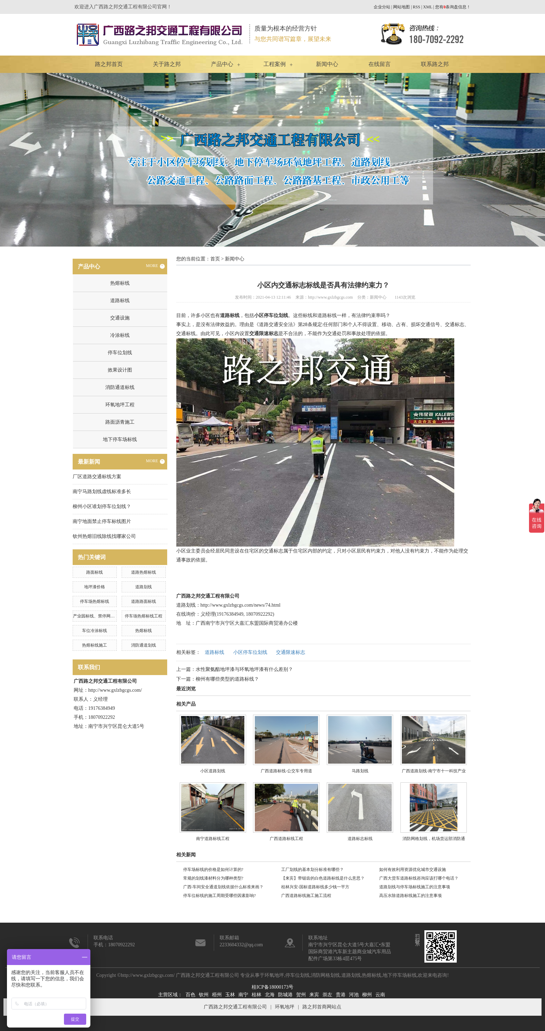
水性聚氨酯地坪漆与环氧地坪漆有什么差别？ (244, 669)
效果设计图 (120, 370)
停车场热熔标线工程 (143, 616)
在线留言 (379, 64)
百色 (190, 994)
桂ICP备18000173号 (272, 987)
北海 (270, 994)
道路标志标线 (360, 838)
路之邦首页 (109, 64)
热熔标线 (120, 283)
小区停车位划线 (250, 652)
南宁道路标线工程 (212, 838)
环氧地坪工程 (120, 404)
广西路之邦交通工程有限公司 (235, 1006)
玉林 (230, 994)
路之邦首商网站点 (321, 1006)
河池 (354, 994)
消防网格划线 (325, 975)
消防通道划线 (143, 645)
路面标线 (94, 572)
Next (522, 159)
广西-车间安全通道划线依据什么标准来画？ (223, 886)
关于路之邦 (167, 64)
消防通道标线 (120, 387)
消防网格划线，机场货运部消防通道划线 (433, 841)
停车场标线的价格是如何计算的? (213, 869)
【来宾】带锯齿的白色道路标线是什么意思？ (323, 878)
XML (427, 7)
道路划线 (143, 586)
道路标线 (120, 300)
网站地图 (401, 7)
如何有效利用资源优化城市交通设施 (412, 869)
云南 (380, 994)
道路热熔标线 (143, 572)
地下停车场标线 (120, 439)
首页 (215, 258)
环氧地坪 (274, 975)
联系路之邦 (435, 64)
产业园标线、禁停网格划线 (98, 616)
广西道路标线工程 (286, 838)
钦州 (204, 994)
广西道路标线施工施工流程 (306, 895)
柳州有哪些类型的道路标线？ (227, 679)
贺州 (301, 994)
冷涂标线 (120, 335)
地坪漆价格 (94, 586)
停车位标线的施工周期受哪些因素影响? (219, 895)
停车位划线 (120, 352)
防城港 (285, 994)
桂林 (256, 994)
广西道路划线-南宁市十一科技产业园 (434, 773)
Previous (22, 159)
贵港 (340, 994)
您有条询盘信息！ (453, 7)
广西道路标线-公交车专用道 (286, 770)
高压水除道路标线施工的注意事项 (410, 895)
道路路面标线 (143, 601)
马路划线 (360, 770)
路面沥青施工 (120, 422)
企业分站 (382, 7)
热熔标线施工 (94, 645)
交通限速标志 (290, 652)
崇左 (327, 994)
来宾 (314, 994)
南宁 (243, 994)
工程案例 (274, 64)
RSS (416, 7)
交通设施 (120, 318)
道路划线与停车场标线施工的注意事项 (414, 886)
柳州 (367, 994)
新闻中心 (327, 64)
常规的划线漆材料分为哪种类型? (213, 878)
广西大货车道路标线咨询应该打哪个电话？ (418, 878)
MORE (155, 266)
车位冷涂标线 (94, 630)
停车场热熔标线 (94, 601)
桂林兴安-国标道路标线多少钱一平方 (315, 886)
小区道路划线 (212, 770)
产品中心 (222, 64)
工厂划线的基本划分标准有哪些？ (312, 869)
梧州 (217, 994)
